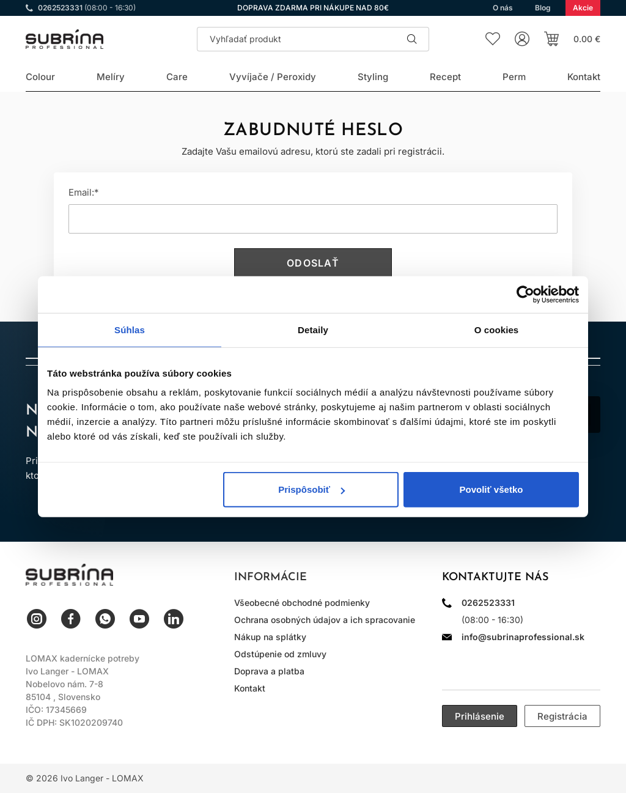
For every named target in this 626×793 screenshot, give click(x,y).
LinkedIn (174, 619)
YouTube (139, 619)
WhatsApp (105, 619)
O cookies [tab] (496, 329)
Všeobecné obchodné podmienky (302, 602)
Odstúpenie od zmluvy (280, 654)
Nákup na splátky (270, 637)
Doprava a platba (269, 671)
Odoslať (313, 263)
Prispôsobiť (311, 489)
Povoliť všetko (491, 489)
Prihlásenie (479, 716)
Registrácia (562, 716)
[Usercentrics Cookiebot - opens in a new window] (525, 294)
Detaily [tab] (313, 329)
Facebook (71, 619)
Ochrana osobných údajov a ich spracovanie (324, 619)
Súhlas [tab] (129, 329)
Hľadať (412, 39)
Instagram (37, 619)
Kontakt (249, 688)
